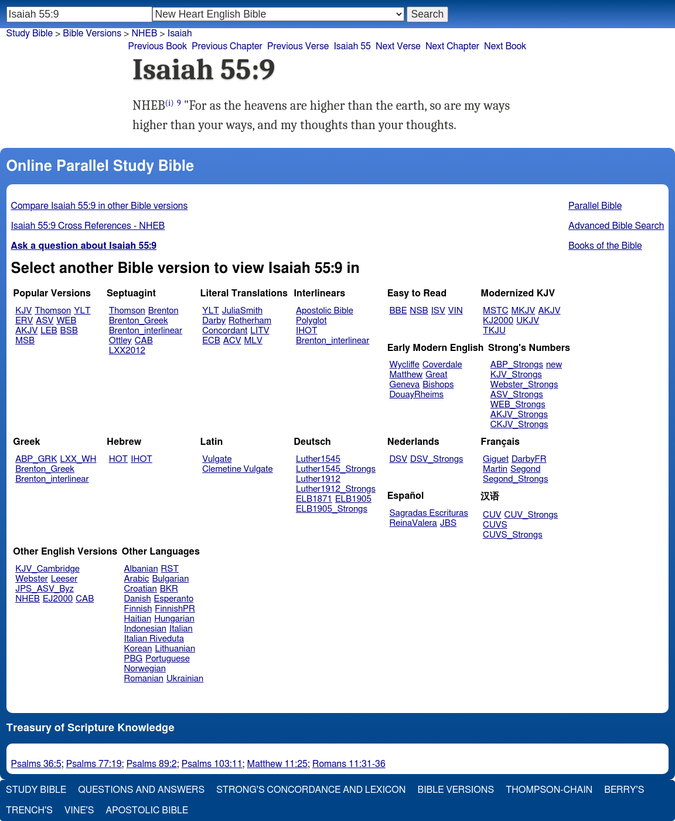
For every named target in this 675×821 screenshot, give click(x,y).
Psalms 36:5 (36, 764)
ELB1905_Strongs (331, 509)
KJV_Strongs (516, 374)
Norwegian (145, 668)
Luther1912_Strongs (336, 489)
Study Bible (29, 33)
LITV (259, 330)
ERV (24, 320)
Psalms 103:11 (212, 764)
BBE (398, 310)
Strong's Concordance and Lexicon (310, 790)
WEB (66, 320)
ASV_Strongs (516, 394)
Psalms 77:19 (94, 764)
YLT (82, 310)
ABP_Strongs (516, 364)
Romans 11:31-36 (349, 764)
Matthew (406, 374)
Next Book (505, 46)
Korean (138, 648)
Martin (495, 469)
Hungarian (174, 618)
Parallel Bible (595, 206)
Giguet (496, 459)
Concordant (224, 330)
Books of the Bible (605, 246)
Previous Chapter (227, 46)
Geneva (405, 384)
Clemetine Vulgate (237, 469)
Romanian (143, 678)
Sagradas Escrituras (429, 513)
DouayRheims (417, 394)
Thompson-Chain (549, 790)
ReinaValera (413, 523)
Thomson (53, 310)
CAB (144, 340)
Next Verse (398, 46)
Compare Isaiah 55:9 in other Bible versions (99, 206)
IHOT (307, 330)
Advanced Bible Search (616, 226)
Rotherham (250, 320)
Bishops (438, 384)
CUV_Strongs (531, 515)
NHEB (27, 598)
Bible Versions (92, 33)
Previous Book (157, 46)
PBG (133, 658)
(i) (169, 103)
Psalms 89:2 (152, 764)
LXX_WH (78, 459)
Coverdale (442, 364)
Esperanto (174, 598)
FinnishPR (175, 608)
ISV (438, 310)
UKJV (527, 320)
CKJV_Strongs (519, 424)
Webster (31, 579)
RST (170, 569)
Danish (137, 598)
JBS (448, 523)
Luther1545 (318, 459)
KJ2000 (498, 320)
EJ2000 (58, 598)
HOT (118, 459)
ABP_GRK (36, 459)
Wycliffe (405, 364)
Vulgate (216, 459)
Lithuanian (175, 648)
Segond (525, 469)
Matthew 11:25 (277, 764)
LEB (48, 330)
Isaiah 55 (352, 46)
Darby (214, 320)
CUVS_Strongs (513, 535)
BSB (69, 330)
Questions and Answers (141, 790)
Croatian (140, 589)
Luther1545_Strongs (336, 469)
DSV (399, 459)
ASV (44, 320)
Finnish (138, 608)
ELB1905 (353, 499)
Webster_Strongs (524, 384)
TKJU (494, 330)
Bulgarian (170, 579)
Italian (181, 628)
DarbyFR (529, 459)
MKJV (523, 310)
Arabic (136, 579)
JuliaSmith (242, 310)
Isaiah (180, 33)
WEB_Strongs (518, 404)
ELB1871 (314, 499)
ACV (232, 340)
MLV (253, 340)
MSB (25, 340)
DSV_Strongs (436, 459)
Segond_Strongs (515, 479)
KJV (23, 310)
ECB (211, 340)
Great (436, 374)
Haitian (138, 618)
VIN (455, 310)
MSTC (495, 310)
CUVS (495, 525)
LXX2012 (127, 350)
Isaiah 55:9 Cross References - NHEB (88, 226)
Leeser (64, 579)
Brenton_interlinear (145, 330)
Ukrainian (184, 678)
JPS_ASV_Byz (44, 589)
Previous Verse (298, 46)
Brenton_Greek (138, 320)
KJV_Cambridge (47, 569)
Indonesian (145, 628)
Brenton (163, 310)
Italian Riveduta (154, 638)
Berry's (624, 790)
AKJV (26, 330)
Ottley (120, 340)
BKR (169, 589)
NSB (419, 310)
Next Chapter (452, 46)
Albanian (141, 569)
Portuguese (167, 658)
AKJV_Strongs (519, 414)
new (554, 364)
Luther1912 (318, 479)
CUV (492, 515)
